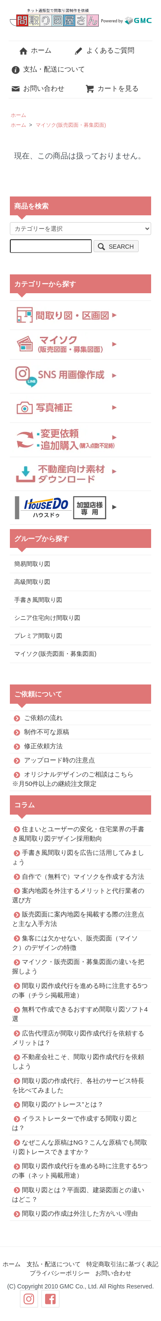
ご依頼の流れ (43, 717)
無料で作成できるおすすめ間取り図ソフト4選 (80, 1014)
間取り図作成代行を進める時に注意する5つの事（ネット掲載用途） (80, 1170)
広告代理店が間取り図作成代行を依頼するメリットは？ (78, 1037)
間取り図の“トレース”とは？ (62, 1104)
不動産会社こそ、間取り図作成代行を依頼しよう (78, 1061)
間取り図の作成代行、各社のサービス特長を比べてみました (78, 1085)
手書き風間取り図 (38, 599)
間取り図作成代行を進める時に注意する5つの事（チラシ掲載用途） (80, 990)
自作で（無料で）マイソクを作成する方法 (83, 876)
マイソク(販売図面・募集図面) (71, 125)
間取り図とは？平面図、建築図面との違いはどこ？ (78, 1194)
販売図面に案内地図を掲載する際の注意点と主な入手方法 (78, 918)
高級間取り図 (32, 581)
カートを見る (112, 88)
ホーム (35, 50)
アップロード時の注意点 (59, 760)
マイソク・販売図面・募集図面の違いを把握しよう (78, 966)
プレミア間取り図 (38, 635)
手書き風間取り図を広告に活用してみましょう (78, 857)
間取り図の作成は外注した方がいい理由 (80, 1213)
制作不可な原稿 (46, 731)
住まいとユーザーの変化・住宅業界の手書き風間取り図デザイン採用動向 (78, 833)
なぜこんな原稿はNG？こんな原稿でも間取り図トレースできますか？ (79, 1146)
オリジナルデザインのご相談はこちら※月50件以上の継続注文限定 (73, 779)
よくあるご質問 (104, 50)
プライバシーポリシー (60, 1273)
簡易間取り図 (32, 563)
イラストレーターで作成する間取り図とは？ (75, 1123)
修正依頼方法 (43, 746)
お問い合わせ (37, 88)
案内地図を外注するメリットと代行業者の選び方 (78, 895)
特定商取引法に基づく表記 (122, 1264)
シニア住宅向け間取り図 (47, 617)
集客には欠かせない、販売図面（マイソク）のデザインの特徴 (75, 942)
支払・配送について (48, 69)
